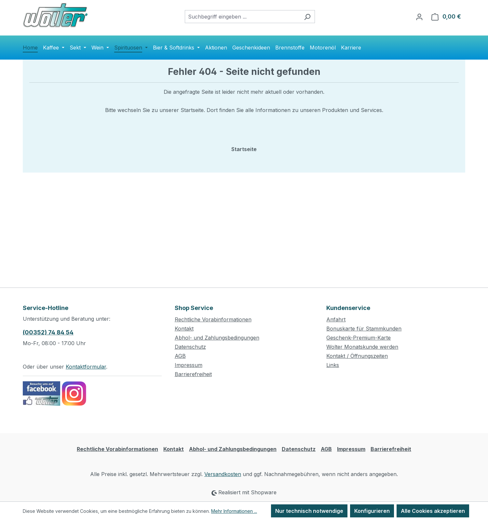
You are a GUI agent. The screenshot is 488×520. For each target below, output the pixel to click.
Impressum (188, 365)
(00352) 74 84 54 (48, 332)
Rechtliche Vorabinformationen (213, 319)
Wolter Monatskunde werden (362, 347)
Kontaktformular (86, 366)
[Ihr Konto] (419, 16)
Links (332, 365)
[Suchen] (307, 16)
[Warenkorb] (446, 16)
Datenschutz (190, 347)
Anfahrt (336, 319)
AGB (180, 356)
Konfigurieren (372, 511)
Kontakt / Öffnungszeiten (357, 356)
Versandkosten (222, 474)
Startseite (244, 149)
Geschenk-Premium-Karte (358, 337)
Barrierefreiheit (193, 374)
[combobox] (242, 16)
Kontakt (184, 328)
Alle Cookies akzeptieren (433, 511)
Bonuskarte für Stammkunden (363, 328)
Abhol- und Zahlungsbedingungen (217, 337)
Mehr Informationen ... (234, 511)
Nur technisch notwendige (309, 511)
